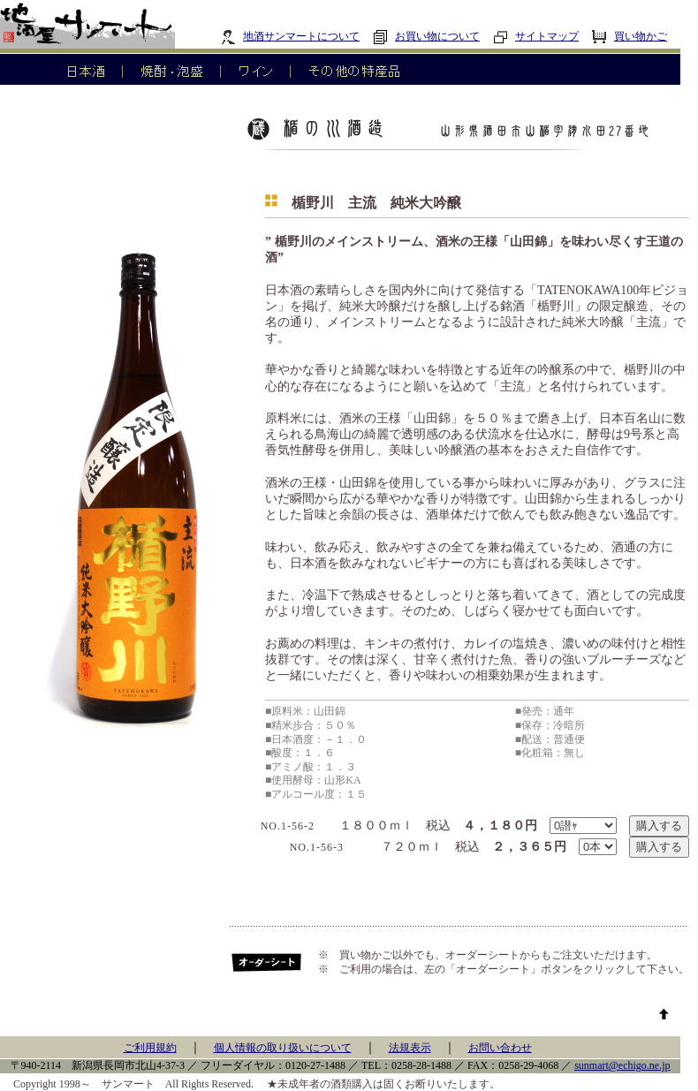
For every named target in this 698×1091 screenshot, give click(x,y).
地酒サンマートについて (290, 36)
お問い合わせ (500, 1048)
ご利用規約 (150, 1048)
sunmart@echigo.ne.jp (622, 1065)
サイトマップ (536, 36)
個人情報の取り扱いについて (283, 1048)
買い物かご (629, 36)
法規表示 (410, 1048)
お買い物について (426, 36)
